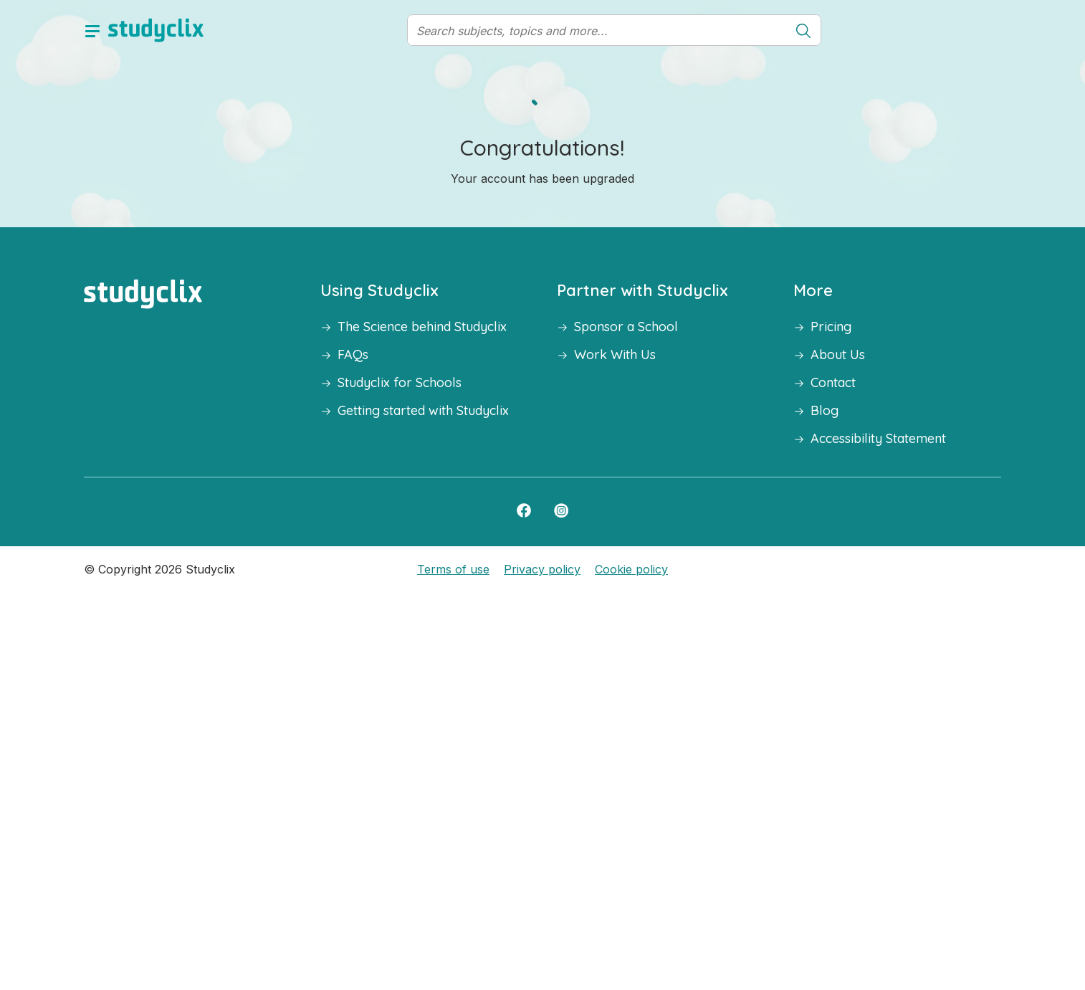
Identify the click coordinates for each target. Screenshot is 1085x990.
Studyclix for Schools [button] (400, 382)
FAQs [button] (353, 354)
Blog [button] (824, 410)
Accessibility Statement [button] (878, 438)
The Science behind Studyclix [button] (422, 326)
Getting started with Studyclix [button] (423, 410)
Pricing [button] (831, 326)
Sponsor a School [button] (626, 326)
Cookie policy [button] (631, 569)
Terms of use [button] (453, 569)
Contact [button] (833, 382)
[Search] (597, 31)
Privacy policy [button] (542, 569)
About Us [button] (838, 354)
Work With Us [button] (615, 354)
